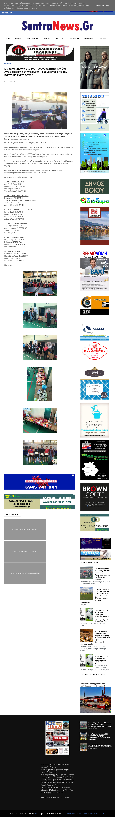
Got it (108, 6)
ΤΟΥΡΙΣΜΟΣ (89, 39)
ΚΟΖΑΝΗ (7, 63)
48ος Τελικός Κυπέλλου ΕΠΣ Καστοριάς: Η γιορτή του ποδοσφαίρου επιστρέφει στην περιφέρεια (99, 736)
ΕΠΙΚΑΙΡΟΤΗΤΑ (33, 39)
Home (8, 39)
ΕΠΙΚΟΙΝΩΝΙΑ (7, 13)
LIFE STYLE (61, 39)
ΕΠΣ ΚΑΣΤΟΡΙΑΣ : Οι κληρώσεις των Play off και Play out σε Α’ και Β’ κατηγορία (100, 746)
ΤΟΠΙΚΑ (18, 39)
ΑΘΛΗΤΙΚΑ (48, 39)
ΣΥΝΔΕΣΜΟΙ (75, 39)
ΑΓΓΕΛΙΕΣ (103, 39)
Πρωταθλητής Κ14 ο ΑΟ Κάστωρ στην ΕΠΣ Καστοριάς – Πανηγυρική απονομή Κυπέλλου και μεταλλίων (102, 574)
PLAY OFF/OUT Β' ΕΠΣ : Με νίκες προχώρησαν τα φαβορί (101, 660)
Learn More (99, 6)
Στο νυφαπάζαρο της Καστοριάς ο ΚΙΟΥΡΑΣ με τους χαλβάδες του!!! (92, 685)
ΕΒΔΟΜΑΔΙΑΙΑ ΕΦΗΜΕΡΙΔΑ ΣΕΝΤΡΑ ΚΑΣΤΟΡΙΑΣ (84, 814)
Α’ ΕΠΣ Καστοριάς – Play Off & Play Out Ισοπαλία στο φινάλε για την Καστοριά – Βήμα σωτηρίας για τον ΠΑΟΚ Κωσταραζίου (94, 596)
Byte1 (38, 814)
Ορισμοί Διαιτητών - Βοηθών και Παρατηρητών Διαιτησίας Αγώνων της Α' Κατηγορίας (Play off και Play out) (102, 616)
